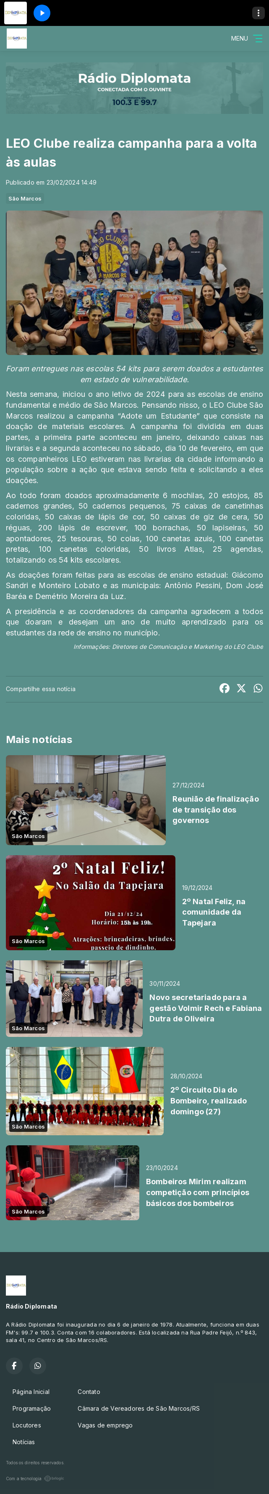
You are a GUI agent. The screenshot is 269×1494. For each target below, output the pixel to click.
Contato (89, 1391)
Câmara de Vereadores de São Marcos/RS (139, 1408)
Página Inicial (31, 1391)
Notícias (24, 1441)
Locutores (27, 1425)
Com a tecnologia (35, 1478)
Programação (32, 1408)
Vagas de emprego (105, 1425)
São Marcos (25, 198)
